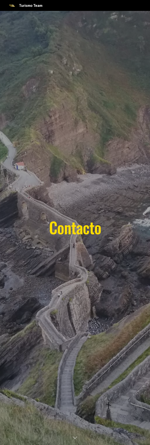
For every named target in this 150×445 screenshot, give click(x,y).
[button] (75, 438)
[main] (75, 228)
